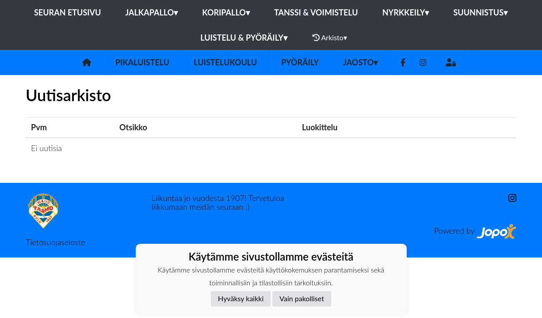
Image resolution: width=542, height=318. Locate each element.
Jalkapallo (151, 12)
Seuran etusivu (67, 12)
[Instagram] (423, 62)
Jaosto (360, 62)
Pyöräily (300, 62)
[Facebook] (402, 62)
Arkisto (330, 37)
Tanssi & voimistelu (316, 12)
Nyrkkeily (405, 12)
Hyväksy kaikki (240, 298)
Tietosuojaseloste (55, 242)
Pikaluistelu (142, 62)
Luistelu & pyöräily (243, 37)
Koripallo (226, 12)
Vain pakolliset (301, 298)
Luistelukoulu (225, 62)
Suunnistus (480, 12)
